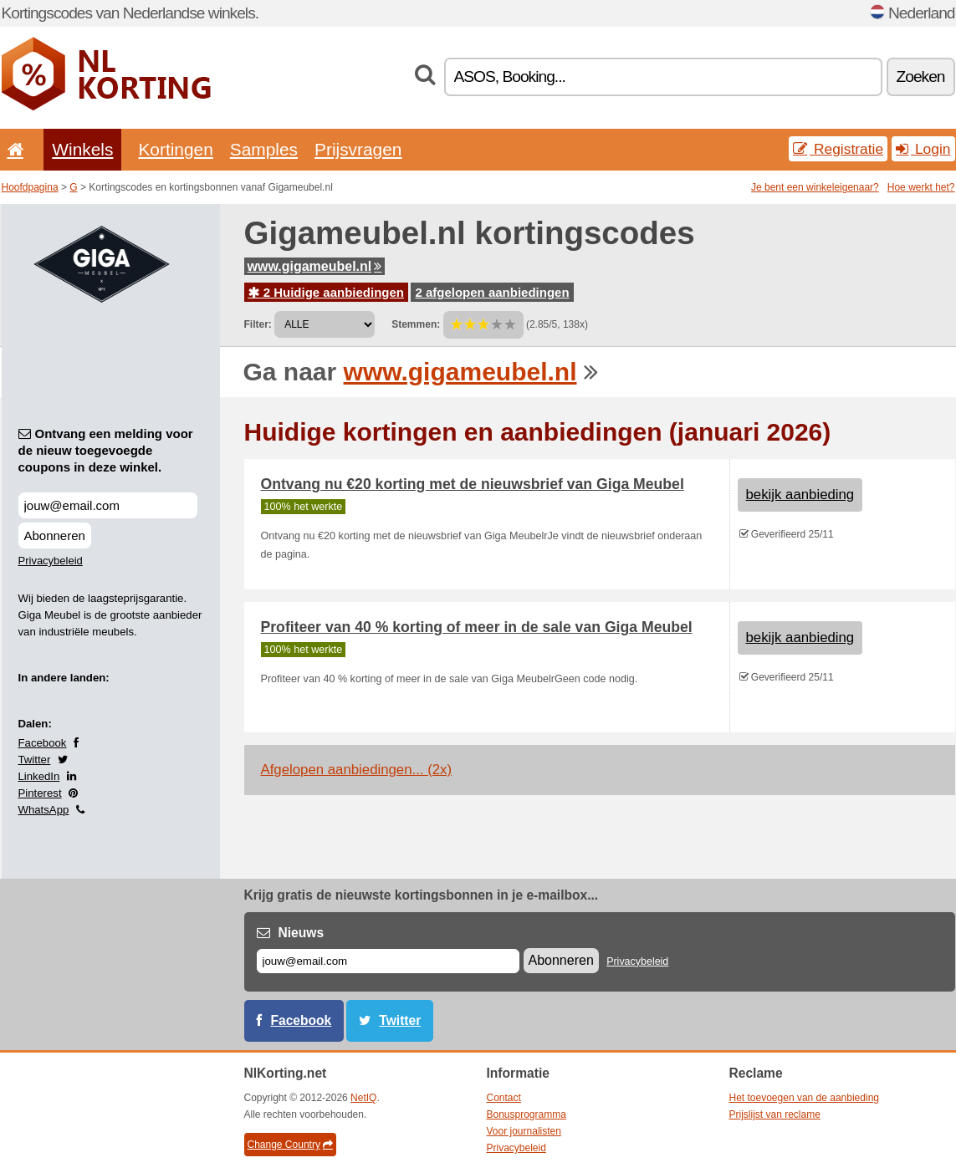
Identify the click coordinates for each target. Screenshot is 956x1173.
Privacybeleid (50, 560)
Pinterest (40, 793)
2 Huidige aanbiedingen (326, 292)
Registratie (838, 148)
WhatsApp (43, 809)
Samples (264, 149)
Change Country (290, 1144)
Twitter (34, 759)
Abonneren (54, 535)
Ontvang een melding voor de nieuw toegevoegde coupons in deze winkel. (105, 450)
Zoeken (921, 76)
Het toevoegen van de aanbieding (804, 1098)
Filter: (258, 324)
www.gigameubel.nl (315, 266)
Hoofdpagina (30, 187)
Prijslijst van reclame (775, 1114)
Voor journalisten (524, 1131)
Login (923, 148)
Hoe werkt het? (921, 187)
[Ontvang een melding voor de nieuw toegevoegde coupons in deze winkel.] (107, 505)
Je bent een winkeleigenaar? (815, 187)
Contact (504, 1098)
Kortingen (175, 149)
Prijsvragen (357, 149)
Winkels (82, 149)
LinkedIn (39, 776)
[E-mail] (388, 961)
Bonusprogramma (526, 1114)
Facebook (42, 743)
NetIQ (363, 1098)
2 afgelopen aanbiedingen (492, 292)
